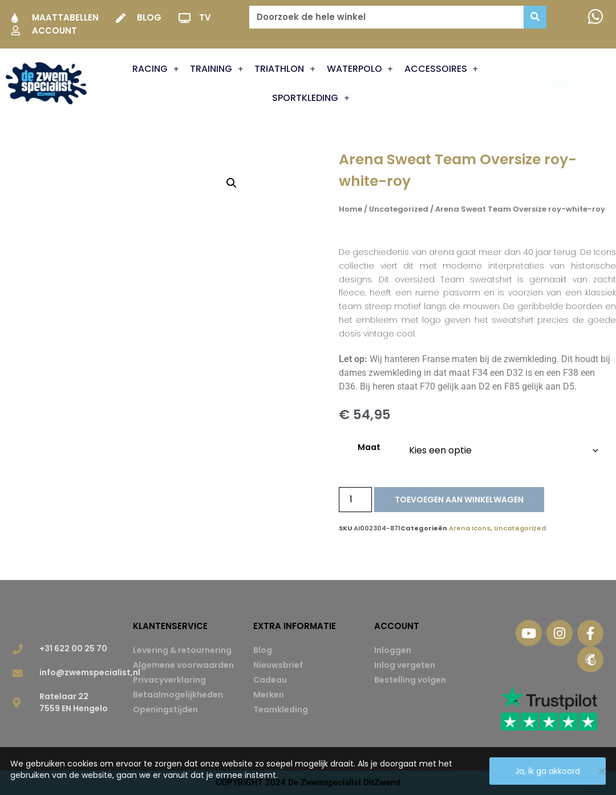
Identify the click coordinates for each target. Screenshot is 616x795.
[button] (231, 183)
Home (350, 209)
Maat (369, 447)
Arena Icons (470, 528)
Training (216, 69)
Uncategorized (398, 209)
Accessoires (441, 69)
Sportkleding (310, 98)
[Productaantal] (355, 499)
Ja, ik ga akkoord (547, 771)
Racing (155, 69)
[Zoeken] (535, 17)
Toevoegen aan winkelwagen (459, 499)
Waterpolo (360, 69)
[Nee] (601, 771)
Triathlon (284, 69)
